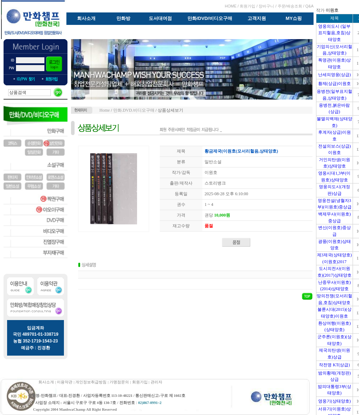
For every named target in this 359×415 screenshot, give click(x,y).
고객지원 (257, 18)
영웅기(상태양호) (334, 401)
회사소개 (86, 18)
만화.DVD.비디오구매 (133, 110)
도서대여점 (160, 18)
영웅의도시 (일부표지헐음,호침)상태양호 (334, 33)
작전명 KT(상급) (334, 364)
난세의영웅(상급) (334, 74)
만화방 (123, 18)
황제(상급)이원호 (334, 83)
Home (104, 110)
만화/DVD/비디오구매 (209, 18)
